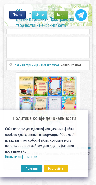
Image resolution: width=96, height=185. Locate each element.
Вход (61, 15)
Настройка (55, 168)
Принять (32, 168)
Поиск (17, 15)
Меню (39, 15)
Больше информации (21, 157)
